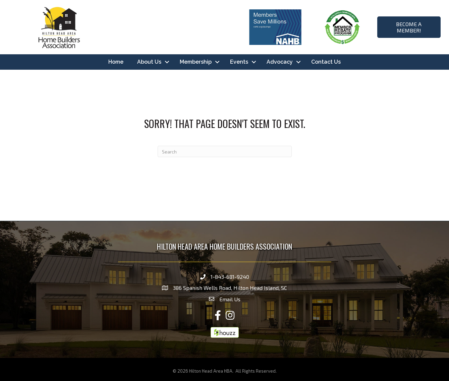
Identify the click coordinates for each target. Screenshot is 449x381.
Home (115, 62)
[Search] (225, 151)
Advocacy (280, 62)
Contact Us (326, 62)
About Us (149, 62)
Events (239, 62)
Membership (196, 62)
